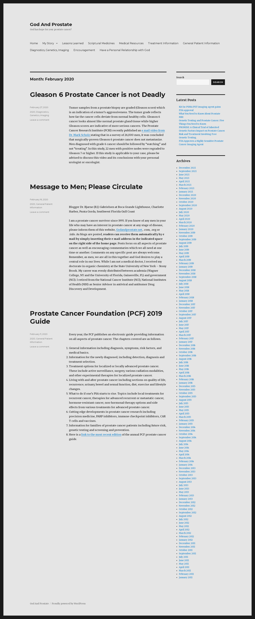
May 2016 (184, 369)
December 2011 (187, 543)
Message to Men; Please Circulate (86, 187)
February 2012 (186, 536)
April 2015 (184, 413)
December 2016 (187, 345)
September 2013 (187, 478)
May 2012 (184, 526)
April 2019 (184, 256)
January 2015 (186, 423)
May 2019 (184, 253)
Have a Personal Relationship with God (125, 50)
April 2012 (184, 529)
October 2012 (186, 509)
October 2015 (186, 393)
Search (180, 77)
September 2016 (187, 355)
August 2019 (185, 243)
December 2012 (187, 502)
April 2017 (184, 331)
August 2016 (185, 359)
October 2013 (186, 475)
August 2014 (185, 441)
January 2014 (186, 464)
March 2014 (185, 458)
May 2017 (184, 328)
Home (34, 43)
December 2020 (187, 195)
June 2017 (184, 324)
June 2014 (184, 447)
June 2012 (184, 522)
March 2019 (185, 260)
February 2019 (186, 263)
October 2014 (186, 434)
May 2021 (184, 178)
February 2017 (186, 338)
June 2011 (184, 560)
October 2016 (186, 352)
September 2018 (187, 277)
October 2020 (186, 202)
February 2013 (186, 495)
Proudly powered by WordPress (69, 603)
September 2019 (187, 239)
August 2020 (185, 208)
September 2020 (188, 205)
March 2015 (185, 417)
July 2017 (183, 321)
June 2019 (184, 249)
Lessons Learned (73, 43)
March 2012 (185, 533)
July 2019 (183, 246)
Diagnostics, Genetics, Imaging (49, 50)
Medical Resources (131, 43)
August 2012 (185, 516)
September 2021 (187, 171)
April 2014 (184, 454)
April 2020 (184, 219)
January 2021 (186, 191)
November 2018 (187, 273)
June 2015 (184, 406)
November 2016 (187, 348)
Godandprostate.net (129, 229)
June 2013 (184, 488)
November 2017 (187, 307)
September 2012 (187, 512)
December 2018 (187, 270)
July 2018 (183, 284)
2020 (32, 112)
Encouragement (84, 50)
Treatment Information (163, 43)
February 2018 (186, 297)
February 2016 (186, 379)
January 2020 (186, 229)
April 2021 (184, 181)
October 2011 (185, 550)
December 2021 (187, 167)
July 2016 (183, 362)
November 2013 (187, 471)
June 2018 (184, 287)
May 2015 (184, 410)
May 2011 (184, 563)
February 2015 (186, 420)
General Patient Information (201, 43)
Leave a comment (39, 120)
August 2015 (185, 400)
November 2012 (187, 505)
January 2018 (186, 301)
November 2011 (187, 546)
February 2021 (186, 188)
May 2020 (184, 215)
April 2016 (184, 372)
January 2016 (186, 383)
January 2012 (186, 540)
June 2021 (184, 174)
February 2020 (187, 225)
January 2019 (186, 266)
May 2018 (184, 290)
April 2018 (184, 294)
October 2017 (185, 311)
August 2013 (185, 482)
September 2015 (187, 396)
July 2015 (183, 403)
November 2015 (187, 389)
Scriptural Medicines (101, 43)
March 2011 (185, 570)
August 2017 (185, 318)
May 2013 (184, 492)
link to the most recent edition (101, 434)
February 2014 (186, 461)
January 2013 (186, 499)
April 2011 (184, 567)
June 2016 (184, 365)
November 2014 (187, 430)
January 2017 (185, 342)
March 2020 (185, 222)
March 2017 (185, 335)
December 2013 (187, 468)
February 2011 (186, 574)
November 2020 (187, 198)
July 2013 (183, 485)
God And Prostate (51, 24)
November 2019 (187, 232)
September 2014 (187, 437)
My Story (48, 43)
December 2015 (187, 386)
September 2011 (187, 553)
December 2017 (187, 304)
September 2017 (187, 314)
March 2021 (185, 185)
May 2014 (184, 451)
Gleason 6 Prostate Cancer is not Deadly (97, 95)
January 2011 (185, 577)
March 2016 (185, 376)
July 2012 (183, 519)
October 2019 (186, 236)
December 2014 (187, 427)
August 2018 (185, 280)
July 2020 (184, 212)
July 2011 (183, 557)
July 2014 (183, 444)
